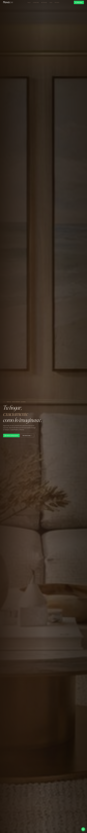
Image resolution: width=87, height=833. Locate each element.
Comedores (36, 2)
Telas (50, 2)
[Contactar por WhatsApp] (83, 829)
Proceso (57, 2)
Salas (29, 2)
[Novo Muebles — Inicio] (8, 2)
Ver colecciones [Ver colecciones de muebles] (27, 436)
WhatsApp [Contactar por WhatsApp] (78, 2)
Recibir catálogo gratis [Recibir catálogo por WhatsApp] (11, 436)
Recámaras (44, 2)
